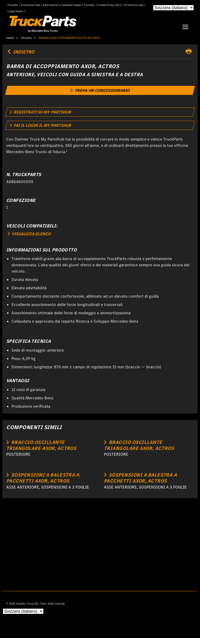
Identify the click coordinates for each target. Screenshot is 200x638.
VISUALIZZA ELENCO (29, 234)
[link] (100, 90)
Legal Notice (15, 11)
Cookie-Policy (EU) (109, 5)
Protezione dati (30, 5)
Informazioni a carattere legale (62, 5)
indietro (20, 52)
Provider (13, 5)
